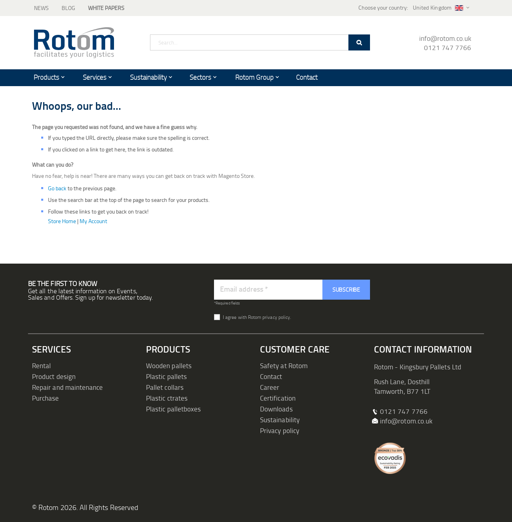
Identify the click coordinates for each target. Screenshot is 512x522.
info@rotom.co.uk (445, 38)
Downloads (276, 408)
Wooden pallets (169, 365)
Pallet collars (165, 387)
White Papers (106, 8)
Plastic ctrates (167, 398)
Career (269, 387)
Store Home (62, 221)
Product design (54, 376)
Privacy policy (279, 430)
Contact (271, 376)
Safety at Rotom (284, 365)
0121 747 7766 (447, 47)
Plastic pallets (166, 376)
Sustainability (280, 419)
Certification (278, 398)
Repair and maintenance (67, 387)
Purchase (45, 398)
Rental (41, 365)
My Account (93, 221)
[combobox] (260, 42)
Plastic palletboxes (173, 408)
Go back (57, 188)
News (41, 8)
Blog (68, 8)
